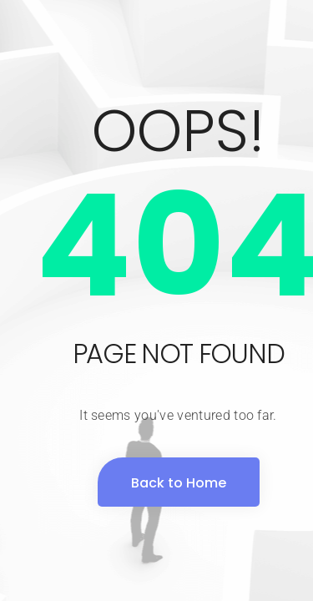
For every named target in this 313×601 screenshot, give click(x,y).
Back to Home (178, 482)
